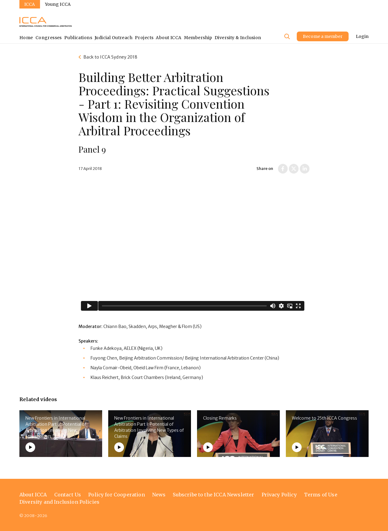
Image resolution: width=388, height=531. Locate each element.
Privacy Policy (279, 495)
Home (26, 37)
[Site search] (287, 36)
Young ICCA (58, 4)
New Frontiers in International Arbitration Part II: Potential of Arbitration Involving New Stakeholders (55, 427)
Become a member (323, 36)
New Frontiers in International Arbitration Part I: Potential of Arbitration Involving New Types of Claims (149, 427)
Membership (198, 37)
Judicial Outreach (113, 37)
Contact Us (67, 495)
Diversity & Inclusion (238, 37)
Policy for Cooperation (116, 495)
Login (362, 36)
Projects (144, 37)
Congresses (48, 37)
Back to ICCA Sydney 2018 (110, 57)
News (159, 495)
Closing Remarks (220, 418)
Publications (78, 37)
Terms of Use (320, 495)
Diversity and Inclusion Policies (59, 502)
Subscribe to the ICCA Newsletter (213, 495)
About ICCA (168, 37)
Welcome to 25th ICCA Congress (324, 418)
